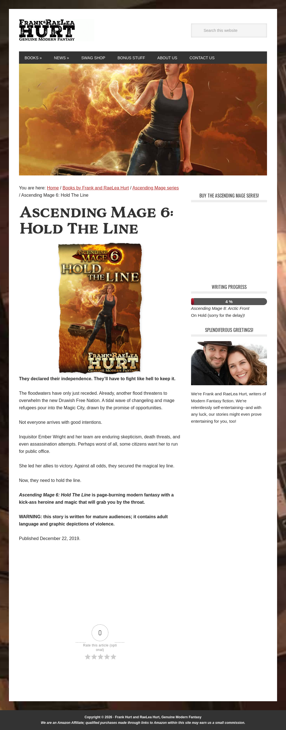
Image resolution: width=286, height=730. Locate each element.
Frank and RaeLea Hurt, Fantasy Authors (56, 30)
